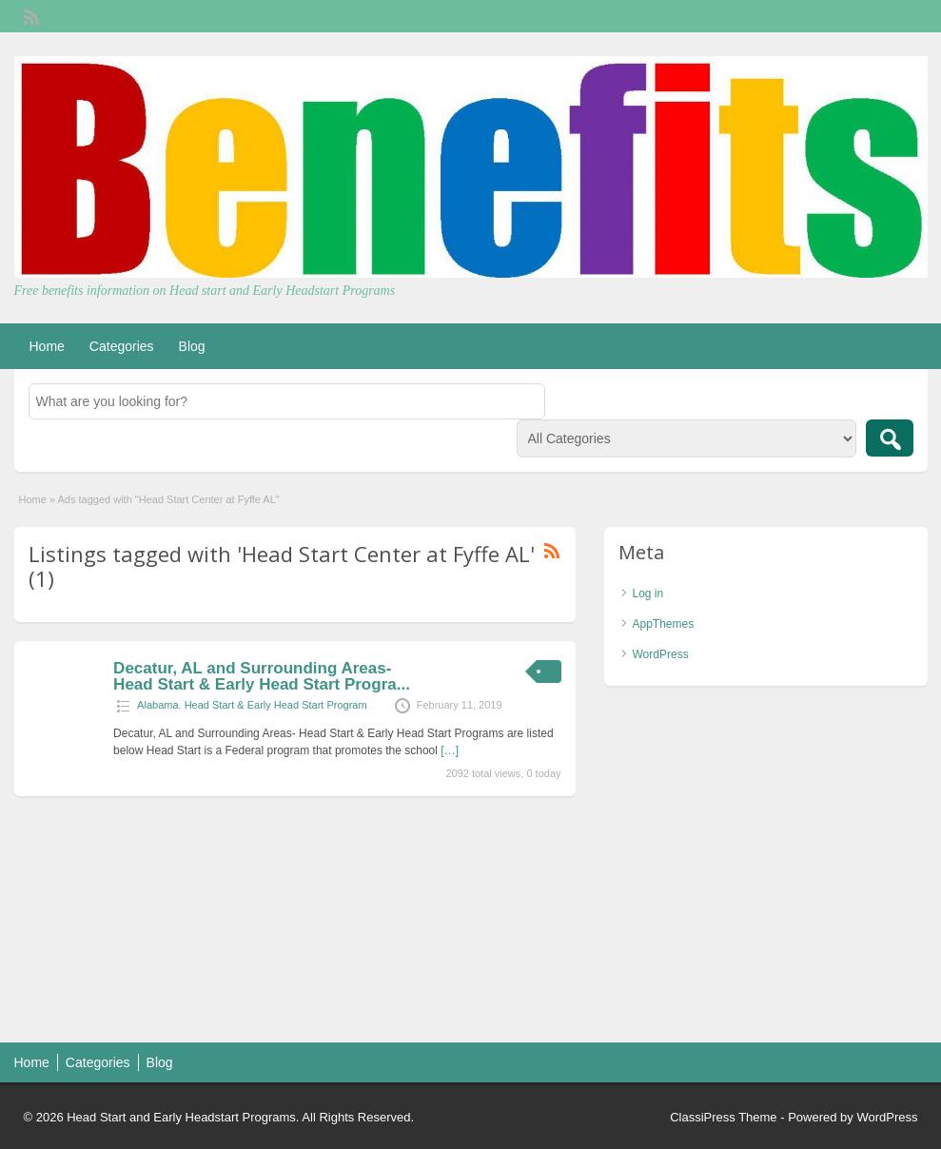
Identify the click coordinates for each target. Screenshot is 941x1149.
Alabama (157, 705)
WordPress (661, 654)
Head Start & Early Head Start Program (276, 705)
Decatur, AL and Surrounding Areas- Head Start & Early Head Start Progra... (261, 676)
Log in (648, 593)
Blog (192, 346)
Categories (121, 346)
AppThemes (664, 624)
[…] (450, 750)
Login (903, 16)
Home (47, 346)
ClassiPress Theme (723, 1117)
